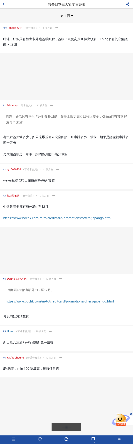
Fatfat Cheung (15, 357)
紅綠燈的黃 (13, 195)
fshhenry (12, 105)
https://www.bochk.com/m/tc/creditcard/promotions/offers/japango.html (57, 218)
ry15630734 (14, 169)
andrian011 (15, 27)
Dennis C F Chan (17, 278)
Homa (10, 331)
